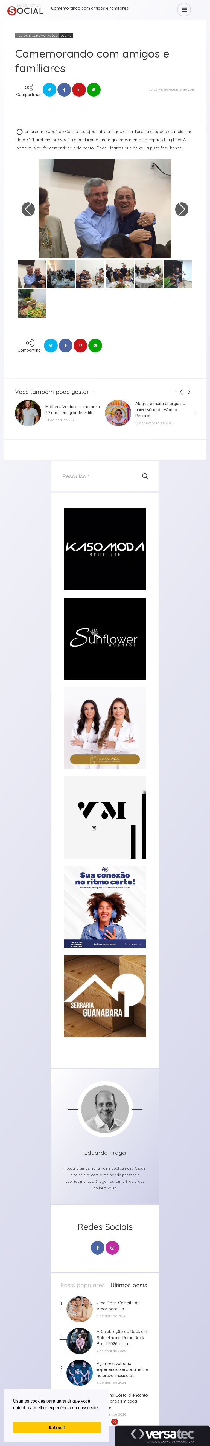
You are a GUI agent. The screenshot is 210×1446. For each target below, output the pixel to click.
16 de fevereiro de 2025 (154, 423)
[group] (105, 549)
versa (153, 89)
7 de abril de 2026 (111, 1351)
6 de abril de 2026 (111, 1382)
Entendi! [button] (57, 1427)
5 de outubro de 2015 (178, 89)
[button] (14, 1415)
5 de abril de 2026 (111, 1414)
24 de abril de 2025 (61, 420)
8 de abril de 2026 (111, 1316)
